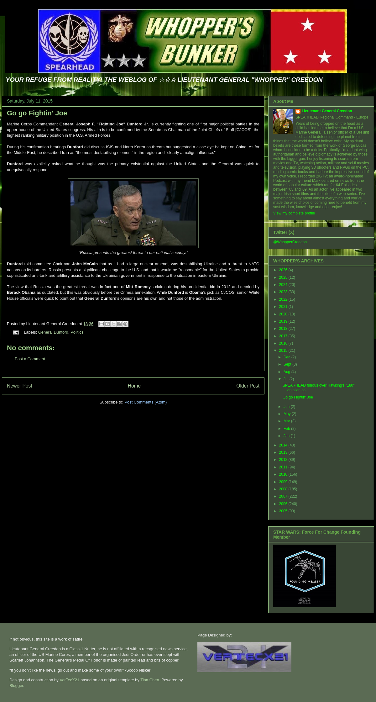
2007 (284, 496)
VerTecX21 (69, 680)
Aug (287, 372)
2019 (284, 321)
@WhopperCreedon (290, 242)
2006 (284, 504)
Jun (287, 406)
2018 (284, 328)
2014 (284, 445)
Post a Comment (30, 358)
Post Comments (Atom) (145, 402)
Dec (287, 357)
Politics (76, 332)
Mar (287, 421)
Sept (288, 364)
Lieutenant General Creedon (327, 111)
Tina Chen (149, 680)
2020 (284, 314)
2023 (284, 292)
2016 (284, 343)
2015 (284, 350)
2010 (284, 474)
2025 (284, 277)
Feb (287, 428)
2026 (284, 270)
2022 (284, 299)
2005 (284, 511)
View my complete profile (294, 213)
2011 (284, 467)
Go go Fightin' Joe (37, 113)
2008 (284, 489)
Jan (287, 436)
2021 (284, 306)
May (288, 414)
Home (134, 385)
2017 (284, 336)
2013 (284, 452)
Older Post (247, 385)
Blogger (16, 685)
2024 (284, 284)
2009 (284, 482)
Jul (287, 379)
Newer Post (19, 385)
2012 (284, 459)
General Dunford (53, 332)
